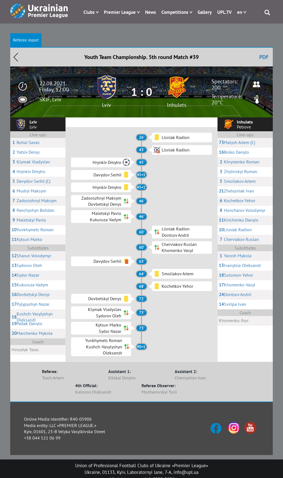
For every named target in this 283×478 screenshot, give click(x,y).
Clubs (89, 12)
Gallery (205, 12)
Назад (16, 57)
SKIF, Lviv (50, 99)
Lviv (106, 105)
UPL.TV (224, 12)
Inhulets (176, 105)
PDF (264, 57)
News (150, 12)
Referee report (26, 40)
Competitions (174, 12)
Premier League (120, 12)
